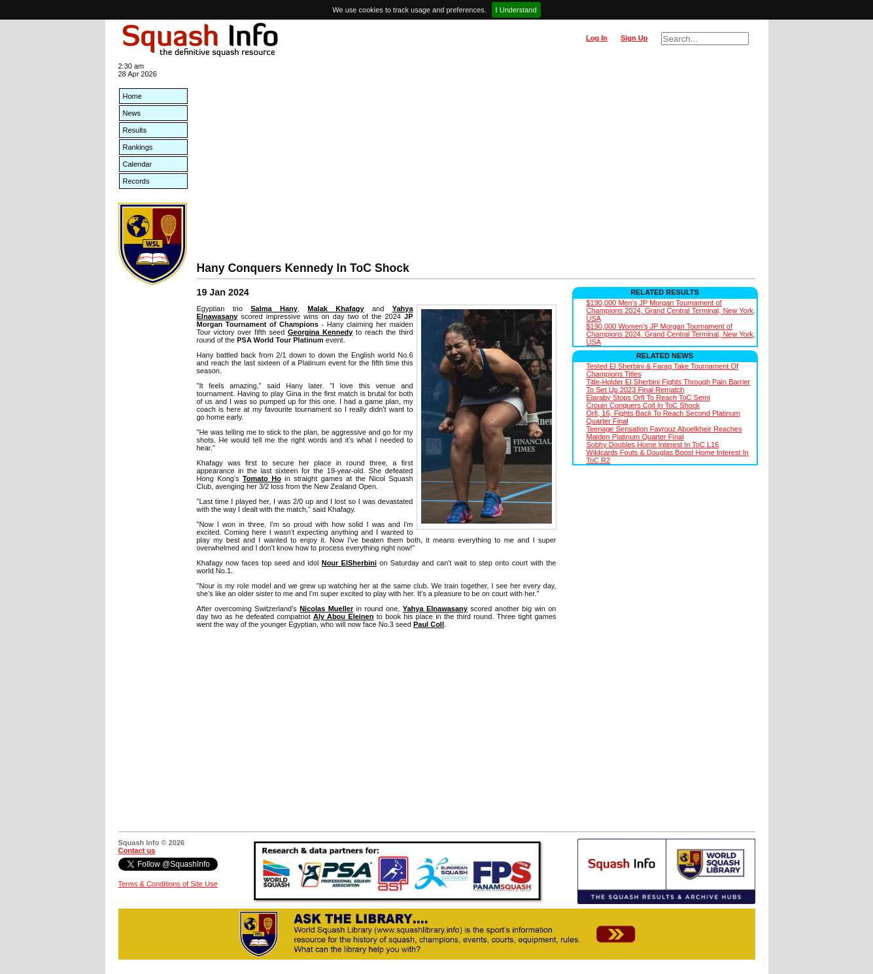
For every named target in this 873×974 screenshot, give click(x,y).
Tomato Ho (262, 478)
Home (132, 96)
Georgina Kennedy (320, 332)
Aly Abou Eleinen (343, 616)
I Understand (516, 10)
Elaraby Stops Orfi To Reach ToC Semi (648, 397)
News (132, 113)
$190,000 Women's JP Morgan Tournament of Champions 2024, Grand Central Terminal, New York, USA (671, 334)
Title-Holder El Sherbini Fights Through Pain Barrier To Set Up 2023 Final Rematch (669, 386)
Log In (597, 38)
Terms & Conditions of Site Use (168, 884)
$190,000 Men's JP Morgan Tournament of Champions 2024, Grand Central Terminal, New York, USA (671, 310)
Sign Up (634, 38)
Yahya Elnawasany (435, 609)
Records (136, 181)
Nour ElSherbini (349, 563)
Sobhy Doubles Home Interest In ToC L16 (653, 444)
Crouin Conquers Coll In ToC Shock (643, 405)
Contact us (137, 850)
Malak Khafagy (335, 308)
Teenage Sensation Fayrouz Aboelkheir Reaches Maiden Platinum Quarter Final (664, 433)
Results (135, 130)
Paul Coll (428, 624)
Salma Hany (274, 308)
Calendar (137, 164)
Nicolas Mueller (326, 609)
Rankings (138, 147)
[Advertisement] (476, 163)
